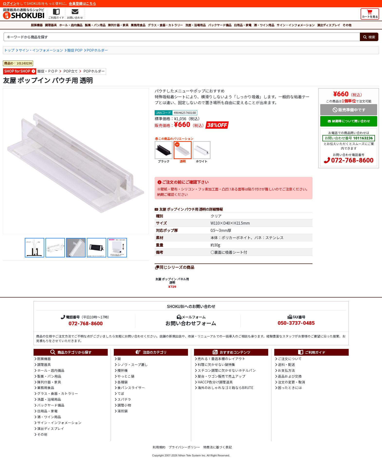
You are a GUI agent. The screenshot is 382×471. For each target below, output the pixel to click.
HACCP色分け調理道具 (215, 382)
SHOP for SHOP (17, 71)
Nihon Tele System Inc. (192, 457)
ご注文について (290, 359)
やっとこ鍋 (125, 376)
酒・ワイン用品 (264, 25)
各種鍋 (122, 382)
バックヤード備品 (219, 25)
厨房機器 (37, 25)
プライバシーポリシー (184, 448)
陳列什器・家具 (118, 25)
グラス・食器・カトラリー (165, 25)
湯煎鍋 (122, 412)
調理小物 (124, 406)
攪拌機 (122, 370)
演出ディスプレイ (328, 25)
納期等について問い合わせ (349, 121)
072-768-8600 (352, 160)
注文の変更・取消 (291, 382)
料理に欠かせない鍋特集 (216, 364)
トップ (9, 50)
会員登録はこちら (82, 3)
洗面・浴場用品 (195, 25)
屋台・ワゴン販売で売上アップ (221, 376)
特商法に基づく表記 (217, 448)
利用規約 (159, 448)
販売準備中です (348, 110)
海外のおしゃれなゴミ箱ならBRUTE (225, 388)
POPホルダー (97, 50)
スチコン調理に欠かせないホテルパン (227, 370)
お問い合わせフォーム (190, 323)
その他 (347, 25)
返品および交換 (290, 376)
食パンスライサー (131, 388)
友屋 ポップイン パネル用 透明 (172, 281)
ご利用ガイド (311, 352)
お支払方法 (286, 370)
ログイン (10, 3)
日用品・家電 (242, 25)
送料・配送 (286, 364)
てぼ (120, 394)
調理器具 (51, 25)
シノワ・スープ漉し (132, 364)
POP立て (70, 71)
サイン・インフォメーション (296, 25)
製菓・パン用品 (95, 25)
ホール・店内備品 (70, 25)
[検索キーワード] (182, 37)
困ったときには (290, 388)
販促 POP (74, 50)
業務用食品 (138, 25)
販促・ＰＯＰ (47, 71)
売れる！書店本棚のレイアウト (221, 359)
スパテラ (124, 400)
